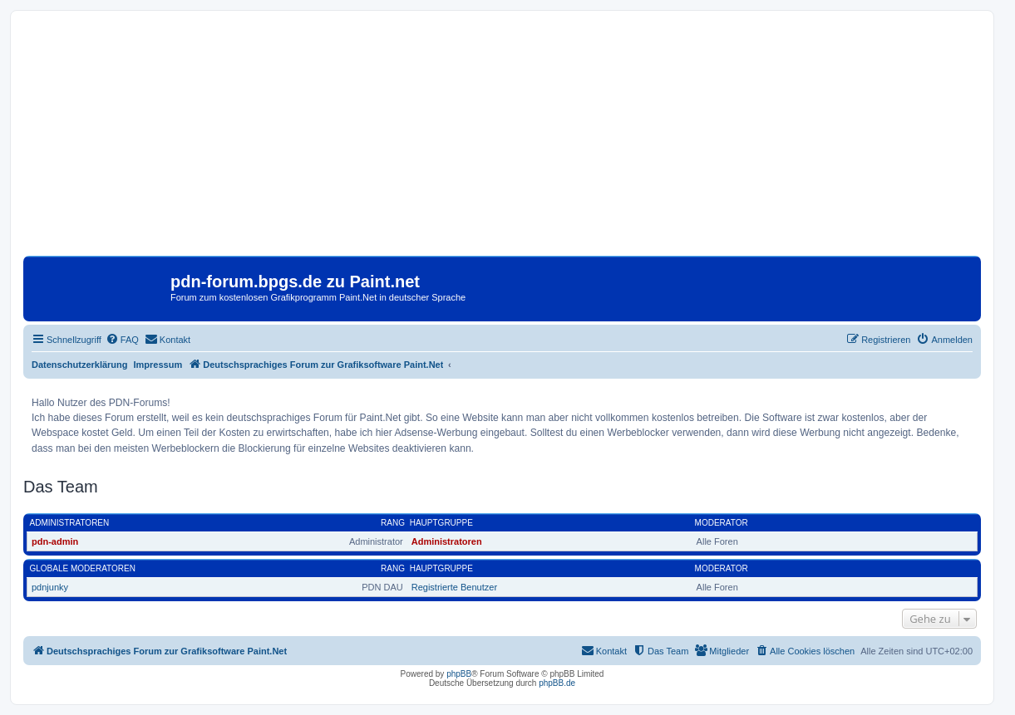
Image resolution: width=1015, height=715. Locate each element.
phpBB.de (557, 683)
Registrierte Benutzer (454, 587)
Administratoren (70, 522)
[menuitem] (122, 340)
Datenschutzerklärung (80, 365)
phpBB (458, 673)
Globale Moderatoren (82, 568)
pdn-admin (55, 541)
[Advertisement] (502, 139)
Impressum (158, 365)
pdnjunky (50, 587)
